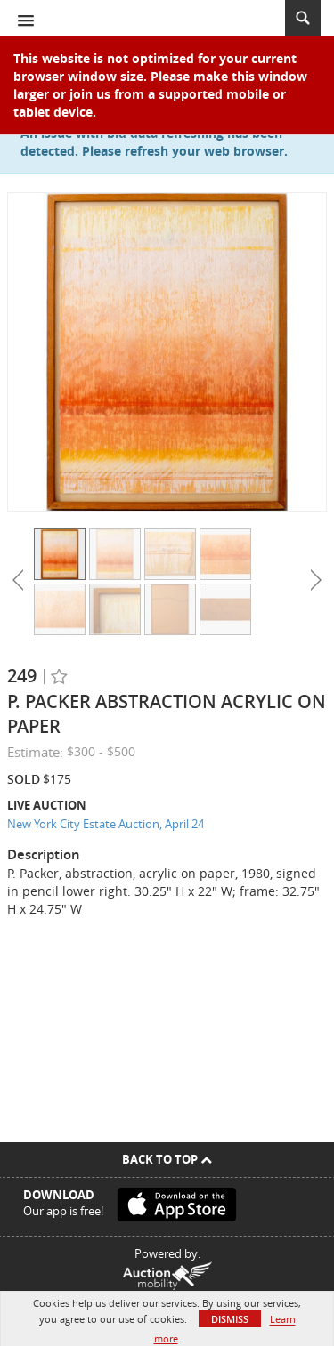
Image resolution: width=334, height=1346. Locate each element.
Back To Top (167, 1159)
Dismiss (229, 1319)
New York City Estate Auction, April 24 (105, 824)
